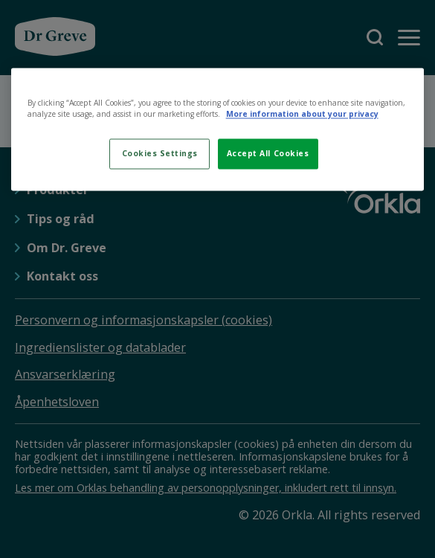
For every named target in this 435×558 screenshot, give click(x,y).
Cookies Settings (160, 154)
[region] (218, 129)
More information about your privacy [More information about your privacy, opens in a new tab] (302, 114)
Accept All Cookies (268, 154)
